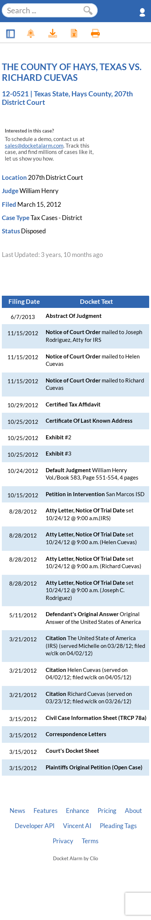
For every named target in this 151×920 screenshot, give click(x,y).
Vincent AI (77, 826)
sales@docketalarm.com (34, 146)
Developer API (35, 826)
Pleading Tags (118, 826)
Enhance (77, 810)
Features (45, 810)
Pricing (107, 810)
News (17, 810)
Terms (90, 841)
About (133, 810)
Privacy (63, 841)
